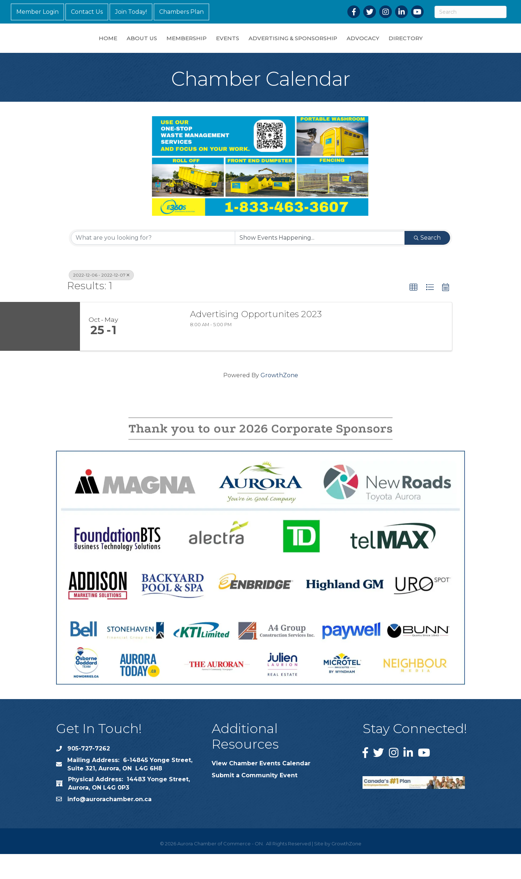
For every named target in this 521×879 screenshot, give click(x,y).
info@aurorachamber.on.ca (109, 824)
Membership (148, 50)
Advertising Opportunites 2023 (256, 339)
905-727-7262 (88, 773)
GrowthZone (279, 400)
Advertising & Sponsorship (331, 50)
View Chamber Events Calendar (261, 788)
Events (189, 50)
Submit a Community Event (254, 800)
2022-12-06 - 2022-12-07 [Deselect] (101, 300)
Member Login (37, 11)
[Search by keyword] (153, 263)
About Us (104, 50)
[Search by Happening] (320, 263)
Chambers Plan (181, 11)
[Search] (471, 12)
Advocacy (401, 50)
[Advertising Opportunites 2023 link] (155, 351)
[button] (413, 312)
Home (70, 50)
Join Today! (131, 11)
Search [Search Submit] (427, 262)
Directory (444, 50)
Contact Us (87, 11)
